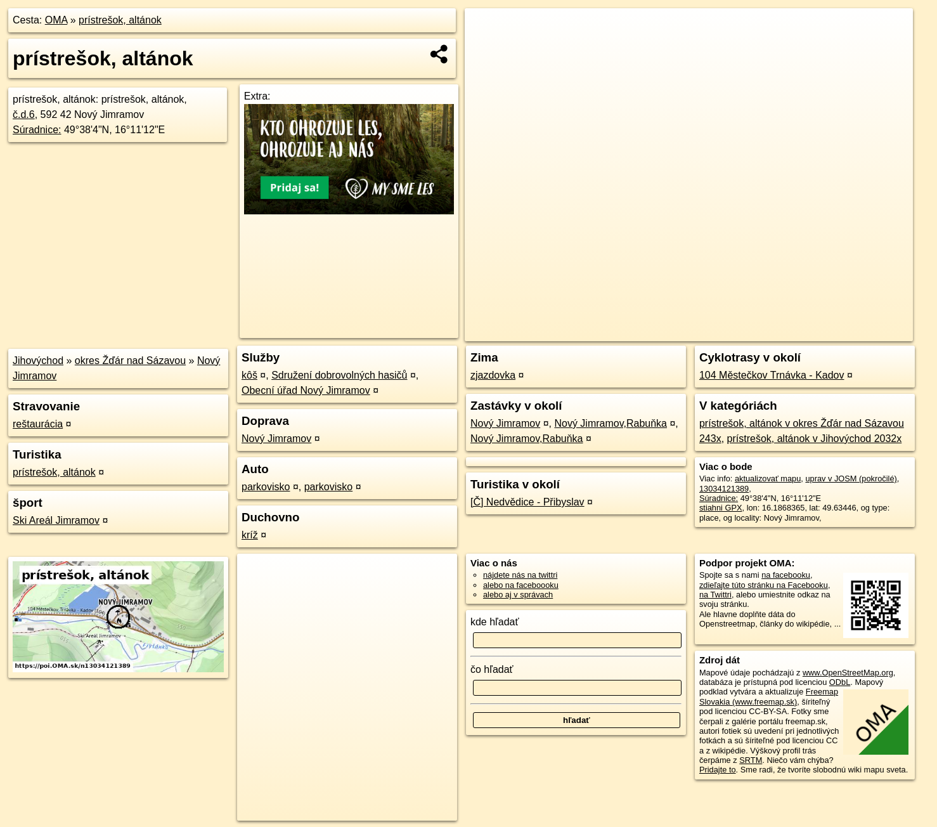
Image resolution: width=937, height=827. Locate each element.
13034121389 (724, 488)
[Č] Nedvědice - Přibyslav (527, 502)
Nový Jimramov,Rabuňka (610, 423)
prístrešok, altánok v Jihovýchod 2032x (814, 438)
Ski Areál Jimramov (56, 520)
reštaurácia (38, 424)
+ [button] (486, 29)
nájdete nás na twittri (520, 575)
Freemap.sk (755, 331)
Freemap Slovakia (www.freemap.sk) (768, 696)
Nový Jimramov (276, 438)
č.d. (24, 114)
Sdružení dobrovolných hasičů (339, 375)
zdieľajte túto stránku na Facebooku (763, 585)
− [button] (486, 49)
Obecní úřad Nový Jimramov (306, 390)
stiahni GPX (720, 507)
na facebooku (785, 575)
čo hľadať (492, 669)
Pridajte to (717, 769)
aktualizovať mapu (768, 478)
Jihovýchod (38, 360)
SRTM (750, 760)
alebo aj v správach (518, 594)
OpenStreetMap (690, 331)
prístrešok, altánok (120, 20)
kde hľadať (494, 621)
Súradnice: (37, 129)
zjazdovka (492, 375)
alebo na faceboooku (521, 585)
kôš (249, 375)
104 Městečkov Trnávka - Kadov (771, 375)
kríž (250, 535)
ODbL (839, 682)
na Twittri (715, 594)
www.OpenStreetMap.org (848, 672)
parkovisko (266, 486)
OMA (56, 20)
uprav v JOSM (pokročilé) (850, 478)
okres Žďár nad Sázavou (130, 360)
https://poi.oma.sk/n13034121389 (853, 331)
